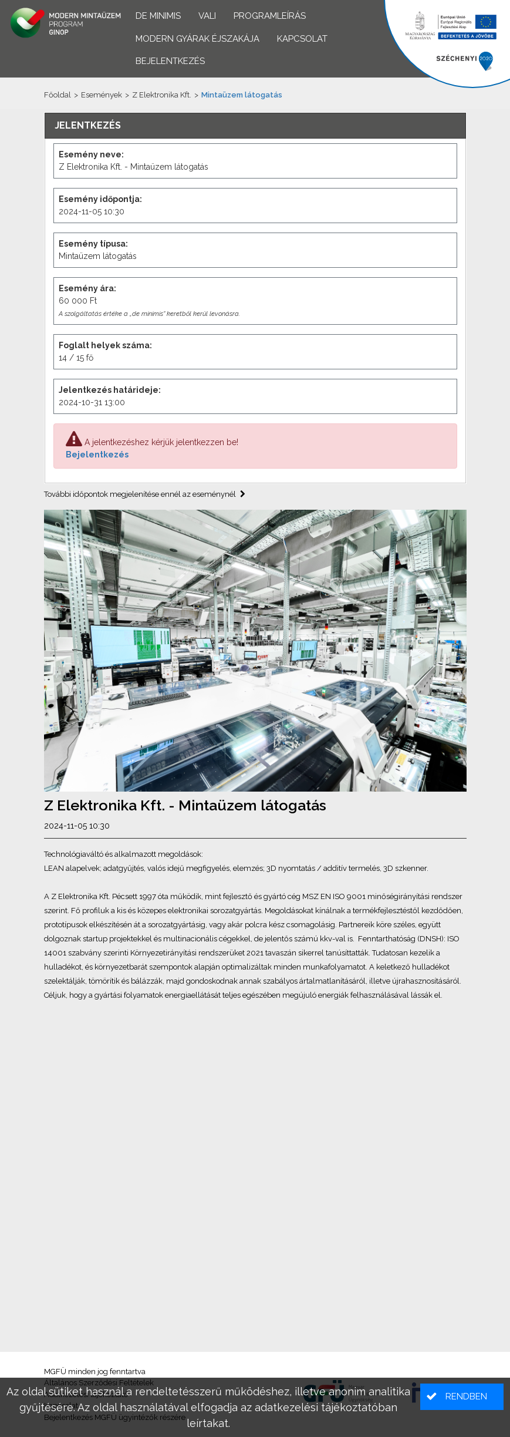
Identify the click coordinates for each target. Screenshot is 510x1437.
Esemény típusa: (93, 243)
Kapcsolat (302, 38)
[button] (462, 1397)
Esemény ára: (87, 288)
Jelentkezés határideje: (110, 390)
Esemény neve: (91, 154)
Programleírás (270, 16)
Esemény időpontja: (100, 199)
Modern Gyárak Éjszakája (197, 38)
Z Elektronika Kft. (161, 94)
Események (101, 94)
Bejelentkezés (97, 454)
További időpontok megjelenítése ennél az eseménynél (144, 494)
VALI (207, 16)
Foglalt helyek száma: (105, 345)
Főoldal (57, 94)
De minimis (158, 16)
